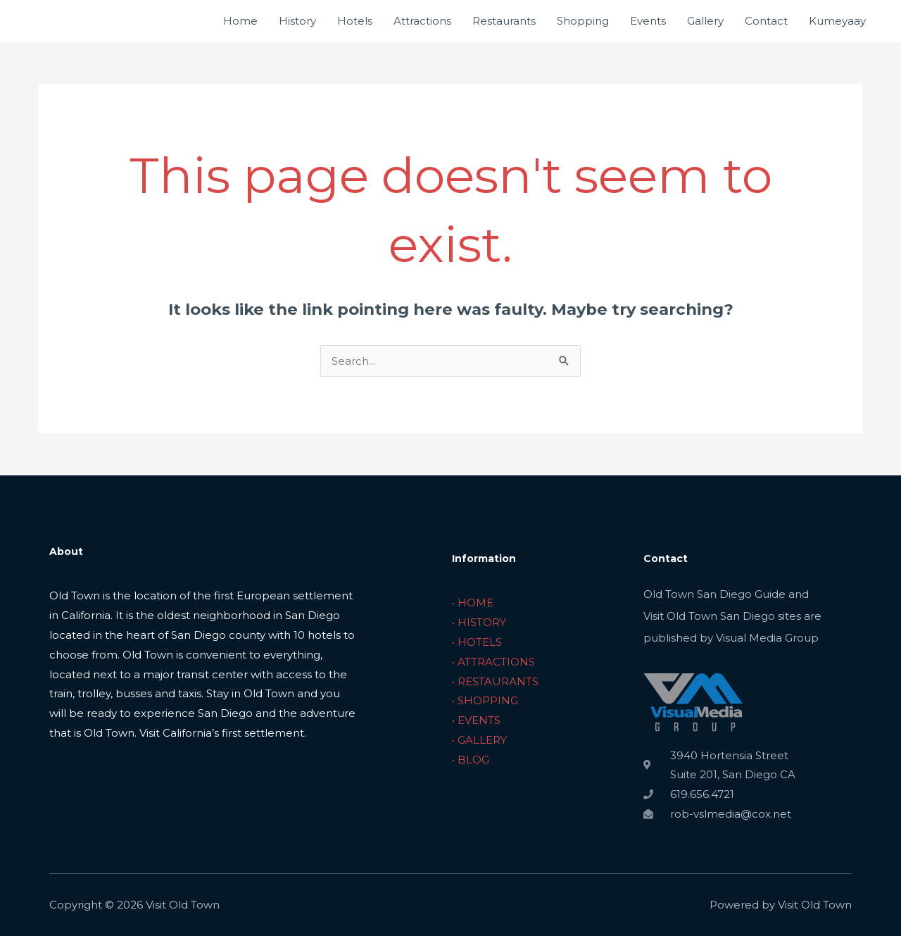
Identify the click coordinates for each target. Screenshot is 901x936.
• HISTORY (479, 622)
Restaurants (504, 20)
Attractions (422, 20)
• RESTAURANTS (495, 681)
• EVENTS (476, 720)
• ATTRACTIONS (493, 661)
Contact (766, 20)
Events (648, 20)
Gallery (705, 20)
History (297, 20)
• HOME (472, 602)
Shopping (583, 20)
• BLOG (470, 759)
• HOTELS (477, 642)
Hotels (354, 20)
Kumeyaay (837, 20)
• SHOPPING (485, 700)
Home (240, 20)
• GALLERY (479, 740)
